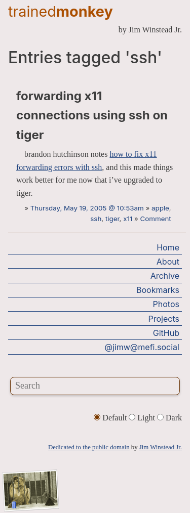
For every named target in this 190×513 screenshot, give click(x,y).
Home (168, 247)
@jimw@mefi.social (142, 347)
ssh (95, 219)
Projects (163, 319)
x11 (127, 219)
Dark (169, 417)
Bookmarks (157, 290)
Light (143, 417)
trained (60, 11)
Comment (155, 219)
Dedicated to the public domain (89, 447)
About (168, 261)
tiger (112, 219)
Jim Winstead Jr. (160, 447)
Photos (166, 304)
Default (111, 417)
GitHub (166, 333)
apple (160, 208)
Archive (164, 276)
